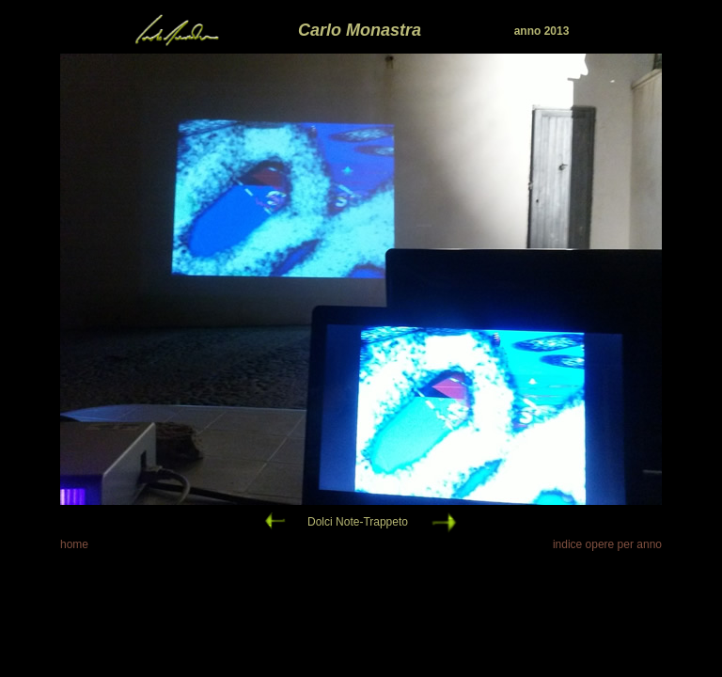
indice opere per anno (607, 544)
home (74, 544)
